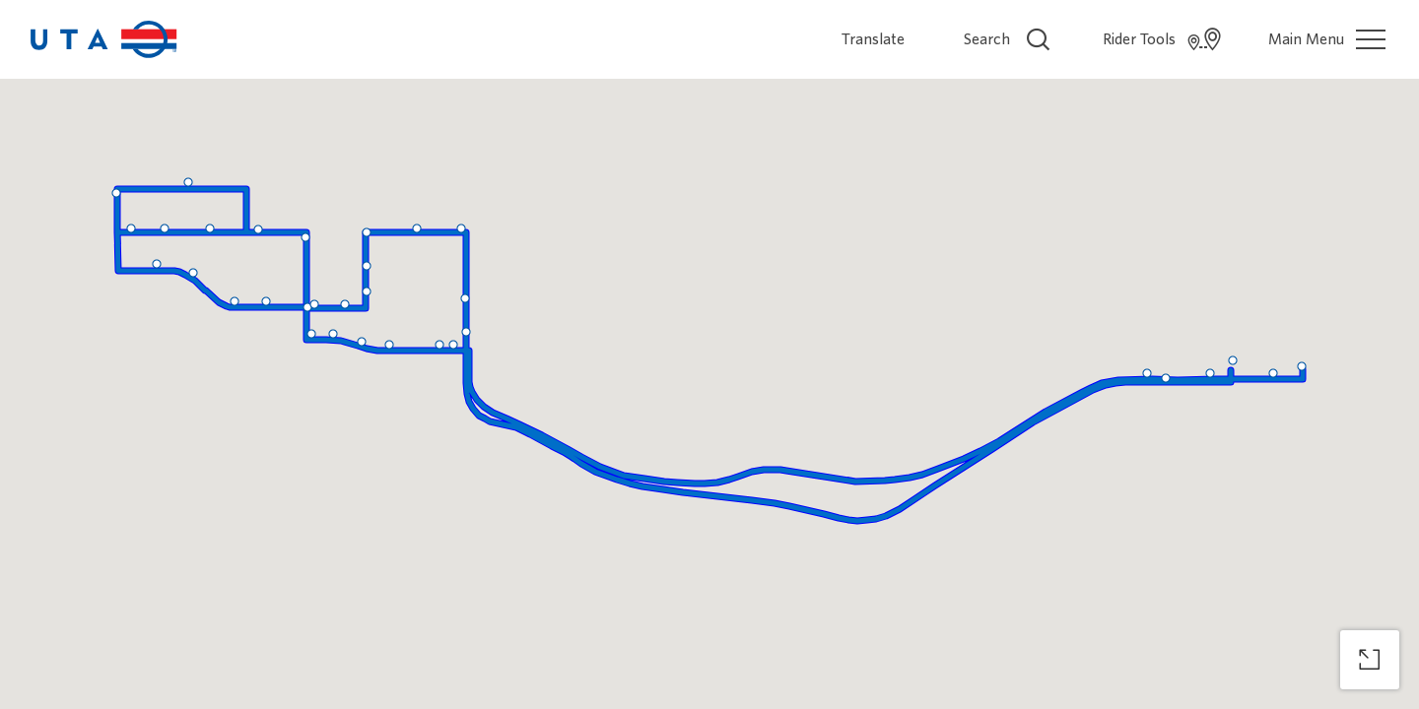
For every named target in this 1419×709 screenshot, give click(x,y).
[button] (453, 345)
